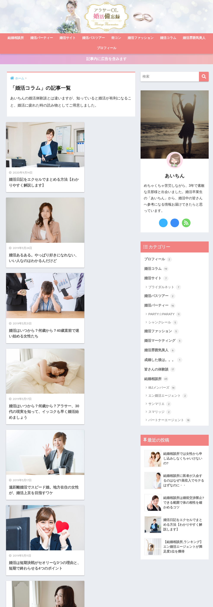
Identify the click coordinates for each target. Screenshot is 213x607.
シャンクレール (163, 324)
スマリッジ (159, 414)
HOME (106, 586)
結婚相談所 (16, 38)
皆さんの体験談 (160, 371)
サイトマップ (72, 595)
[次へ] (83, 495)
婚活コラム (168, 38)
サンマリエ (159, 406)
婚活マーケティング (164, 342)
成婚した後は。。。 (164, 361)
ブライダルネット (164, 288)
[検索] (204, 77)
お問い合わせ (95, 595)
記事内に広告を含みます (106, 60)
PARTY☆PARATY (164, 315)
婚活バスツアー (93, 38)
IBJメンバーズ (162, 390)
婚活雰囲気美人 (194, 38)
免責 (147, 595)
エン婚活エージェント (167, 398)
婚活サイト (67, 38)
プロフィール (106, 48)
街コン (116, 38)
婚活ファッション (141, 38)
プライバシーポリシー (124, 595)
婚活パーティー (41, 38)
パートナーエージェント (169, 422)
